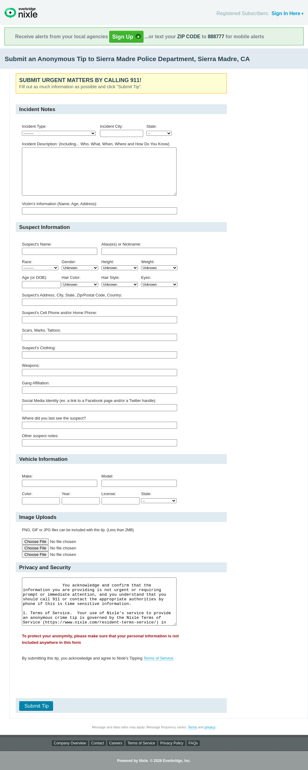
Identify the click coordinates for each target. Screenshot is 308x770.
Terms (192, 727)
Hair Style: (111, 277)
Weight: (147, 261)
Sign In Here (286, 13)
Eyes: (146, 277)
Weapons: (31, 365)
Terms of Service (158, 658)
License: (109, 493)
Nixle (21, 12)
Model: (108, 476)
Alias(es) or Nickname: (121, 244)
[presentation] (119, 681)
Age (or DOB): (34, 277)
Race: (27, 261)
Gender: (69, 261)
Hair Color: (71, 277)
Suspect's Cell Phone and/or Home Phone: (59, 312)
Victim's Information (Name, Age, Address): (59, 203)
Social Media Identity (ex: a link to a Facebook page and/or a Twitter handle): (89, 400)
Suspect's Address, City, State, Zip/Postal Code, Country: (72, 295)
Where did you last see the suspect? (54, 418)
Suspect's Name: (37, 244)
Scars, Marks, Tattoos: (41, 330)
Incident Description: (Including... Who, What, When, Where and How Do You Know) (95, 144)
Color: (27, 493)
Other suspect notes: (40, 435)
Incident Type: (34, 126)
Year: (66, 493)
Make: (27, 476)
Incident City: (111, 126)
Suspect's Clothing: (39, 348)
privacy (210, 727)
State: (151, 126)
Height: (108, 261)
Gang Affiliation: (36, 383)
